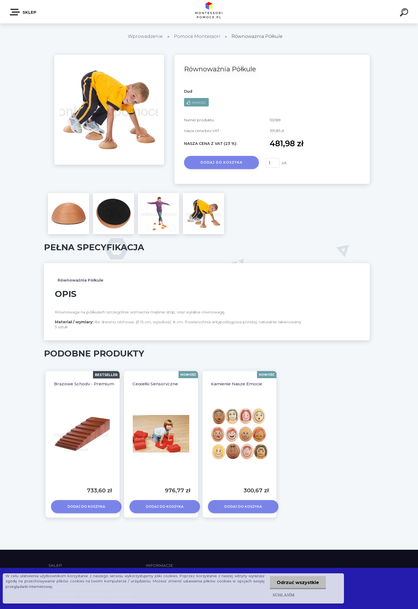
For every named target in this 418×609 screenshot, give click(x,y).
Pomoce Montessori (197, 36)
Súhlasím (284, 595)
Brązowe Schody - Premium (84, 383)
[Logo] (209, 11)
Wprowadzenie (145, 36)
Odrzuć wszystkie (298, 582)
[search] (405, 13)
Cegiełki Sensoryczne (155, 383)
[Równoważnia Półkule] (109, 56)
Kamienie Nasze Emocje (236, 383)
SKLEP (23, 12)
